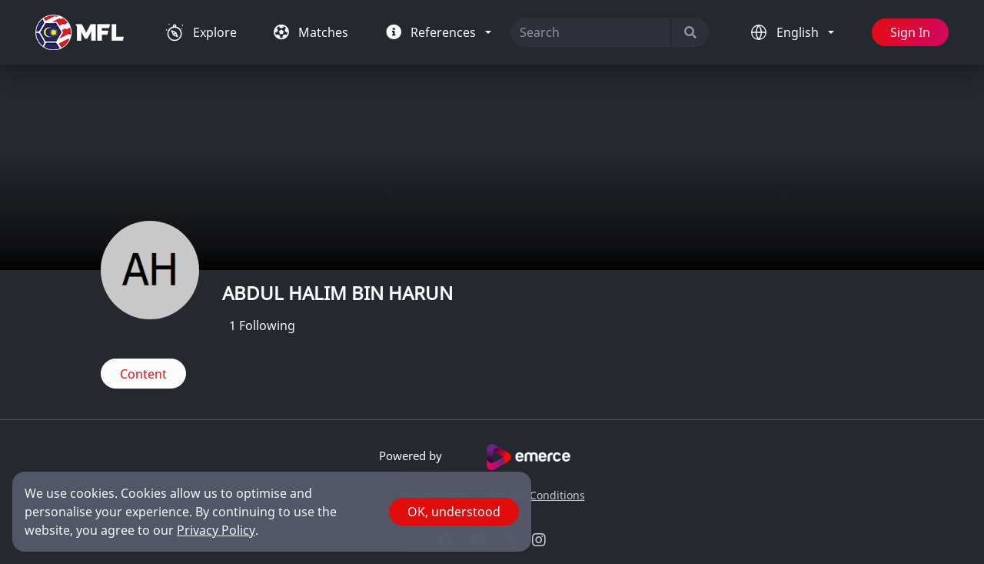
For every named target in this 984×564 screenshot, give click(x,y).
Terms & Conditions (534, 495)
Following (262, 325)
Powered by (492, 457)
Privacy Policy (216, 530)
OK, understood (453, 511)
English (799, 32)
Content (143, 373)
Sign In (910, 32)
